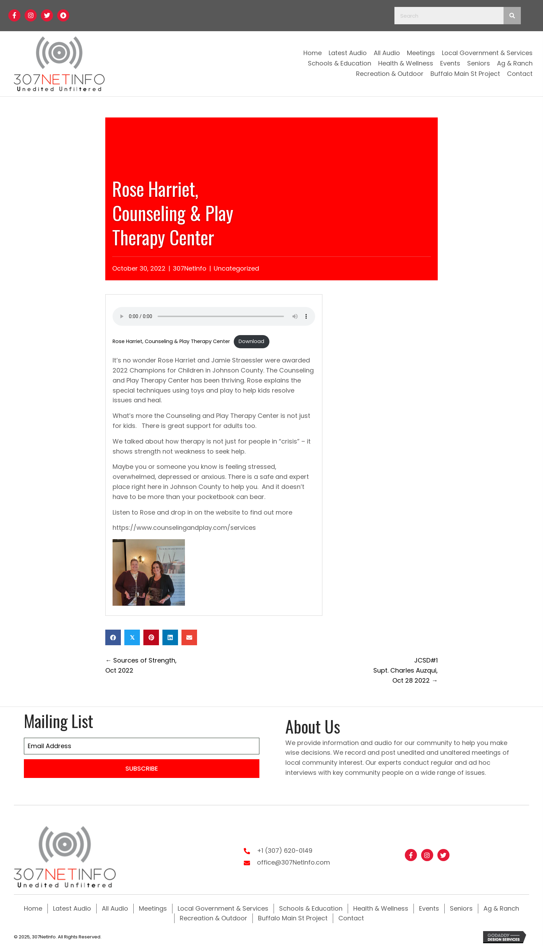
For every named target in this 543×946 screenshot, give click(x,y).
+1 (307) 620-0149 (284, 850)
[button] (14, 15)
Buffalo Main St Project (293, 917)
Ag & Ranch (501, 907)
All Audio (115, 907)
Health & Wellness (380, 907)
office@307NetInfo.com (293, 862)
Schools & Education (310, 907)
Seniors (461, 907)
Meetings (153, 907)
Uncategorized (236, 268)
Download (251, 341)
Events (429, 907)
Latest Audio (72, 907)
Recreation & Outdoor (213, 917)
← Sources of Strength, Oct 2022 (141, 665)
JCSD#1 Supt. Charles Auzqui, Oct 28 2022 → (405, 670)
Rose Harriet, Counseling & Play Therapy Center (171, 341)
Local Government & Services (223, 907)
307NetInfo (189, 268)
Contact (351, 917)
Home (33, 907)
